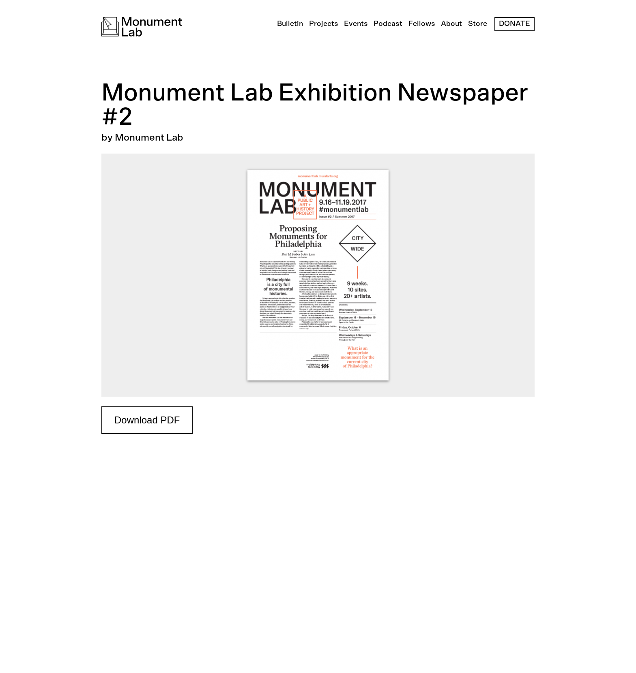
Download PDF (147, 419)
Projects (323, 24)
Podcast (388, 24)
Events (356, 24)
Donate (514, 24)
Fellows (421, 24)
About (451, 24)
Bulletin (290, 24)
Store (477, 24)
